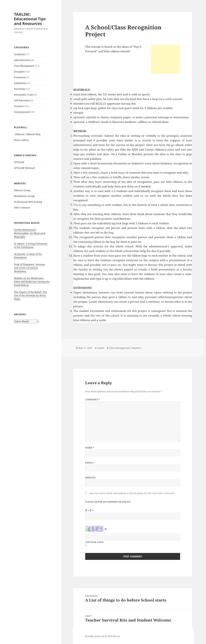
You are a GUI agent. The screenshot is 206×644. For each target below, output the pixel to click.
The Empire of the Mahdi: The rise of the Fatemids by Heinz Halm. (30, 295)
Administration (22, 60)
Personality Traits (24, 94)
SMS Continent (22, 207)
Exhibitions (20, 83)
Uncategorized (22, 112)
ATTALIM (19, 162)
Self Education (22, 100)
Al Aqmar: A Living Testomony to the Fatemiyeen (30, 245)
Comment (92, 399)
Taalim (100, 348)
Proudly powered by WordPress (102, 636)
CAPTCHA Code (94, 542)
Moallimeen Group (24, 196)
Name (90, 447)
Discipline (19, 71)
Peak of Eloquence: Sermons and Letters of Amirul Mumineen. (29, 268)
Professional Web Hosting (28, 201)
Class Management (24, 65)
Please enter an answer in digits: (108, 501)
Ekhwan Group (22, 190)
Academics (20, 54)
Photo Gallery (21, 140)
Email (90, 462)
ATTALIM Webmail (24, 168)
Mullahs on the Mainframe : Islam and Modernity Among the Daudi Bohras (31, 282)
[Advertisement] (165, 59)
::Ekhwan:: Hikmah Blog (27, 134)
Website (90, 477)
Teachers (19, 106)
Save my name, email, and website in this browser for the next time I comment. (132, 493)
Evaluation (20, 77)
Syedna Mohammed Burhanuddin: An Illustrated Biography (29, 233)
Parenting (19, 88)
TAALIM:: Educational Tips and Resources (30, 19)
